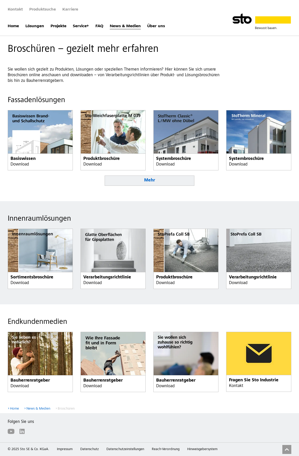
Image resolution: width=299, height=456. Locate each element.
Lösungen (34, 26)
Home (13, 26)
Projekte (58, 26)
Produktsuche (42, 9)
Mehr (149, 180)
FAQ (99, 26)
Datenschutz (89, 449)
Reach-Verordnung (166, 449)
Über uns (156, 26)
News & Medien (125, 26)
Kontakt (15, 9)
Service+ (81, 26)
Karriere (70, 9)
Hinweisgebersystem (202, 449)
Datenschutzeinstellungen (125, 449)
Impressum (65, 449)
